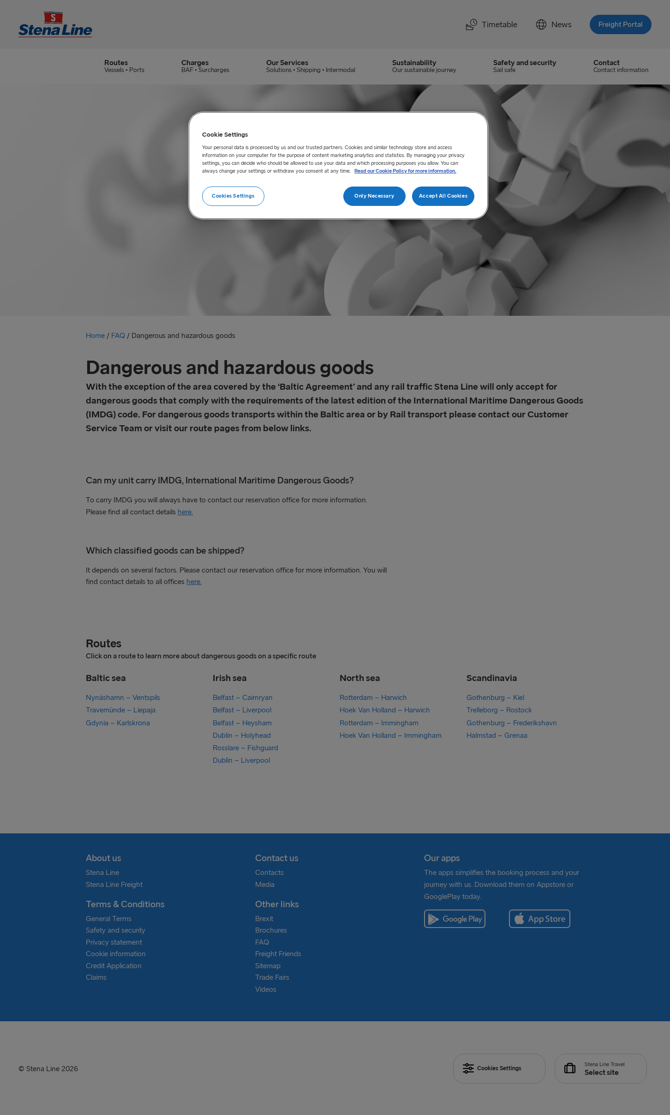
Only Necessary (374, 196)
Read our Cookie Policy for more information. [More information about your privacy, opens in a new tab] (405, 171)
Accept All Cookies (443, 196)
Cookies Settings (233, 196)
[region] (338, 166)
